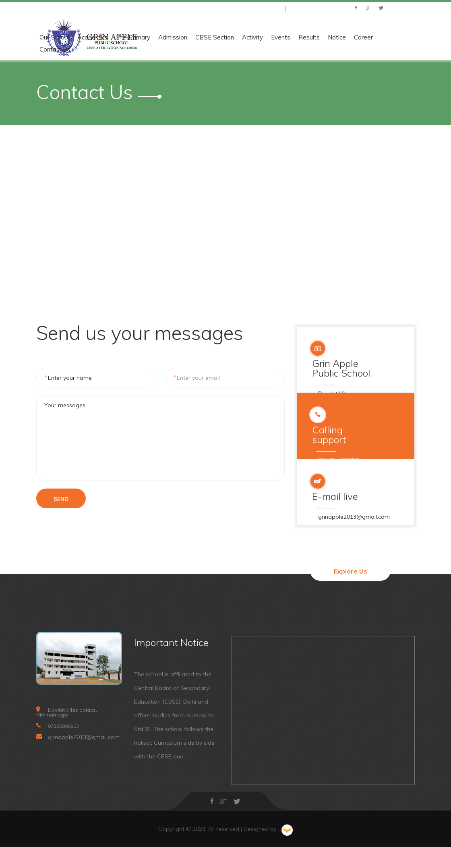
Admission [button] (286, 37)
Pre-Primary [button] (247, 37)
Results (422, 37)
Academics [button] (206, 37)
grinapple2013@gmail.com (243, 9)
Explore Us (350, 571)
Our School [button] (168, 37)
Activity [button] (366, 37)
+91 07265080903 (158, 9)
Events (394, 37)
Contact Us (168, 49)
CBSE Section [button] (328, 37)
